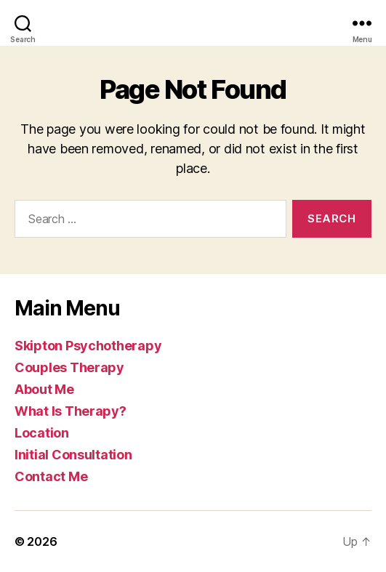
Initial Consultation (73, 454)
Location (42, 432)
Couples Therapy (69, 367)
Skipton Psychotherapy (88, 345)
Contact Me (51, 476)
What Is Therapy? (70, 411)
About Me (44, 389)
